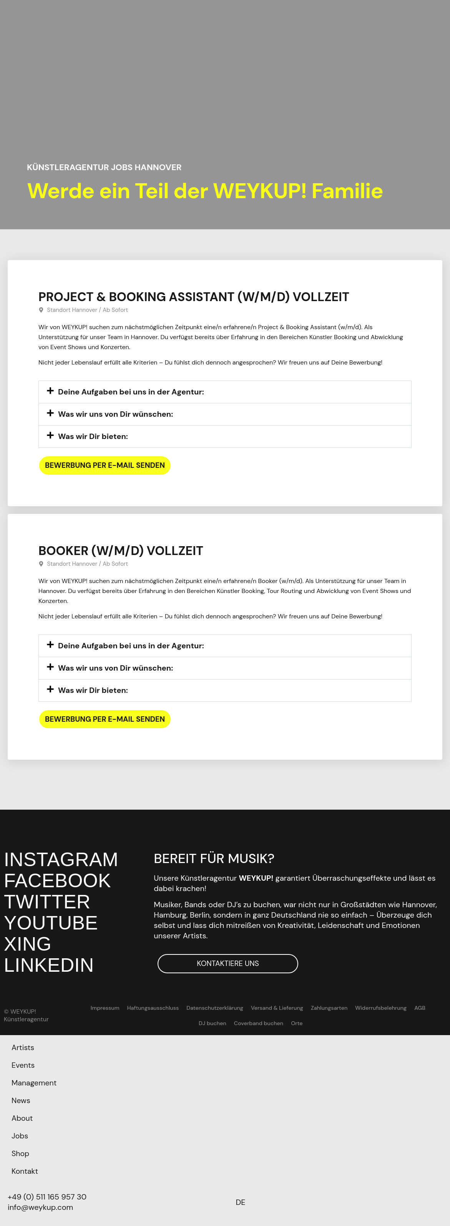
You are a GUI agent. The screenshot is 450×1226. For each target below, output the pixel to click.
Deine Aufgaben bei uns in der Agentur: (131, 391)
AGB (400, 1008)
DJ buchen (426, 1008)
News (21, 1101)
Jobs (20, 1136)
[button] (225, 392)
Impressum (90, 1008)
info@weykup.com (40, 1207)
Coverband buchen (241, 1023)
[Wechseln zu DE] (240, 1202)
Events (23, 1065)
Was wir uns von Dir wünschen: (115, 414)
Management (35, 1083)
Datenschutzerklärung (198, 1008)
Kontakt (25, 1171)
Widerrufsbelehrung (361, 1008)
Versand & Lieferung (259, 1008)
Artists (23, 1048)
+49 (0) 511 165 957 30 (47, 1197)
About (22, 1118)
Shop (21, 1154)
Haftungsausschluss (137, 1008)
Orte (278, 1023)
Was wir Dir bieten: (93, 436)
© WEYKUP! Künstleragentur (26, 1016)
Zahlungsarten (311, 1008)
